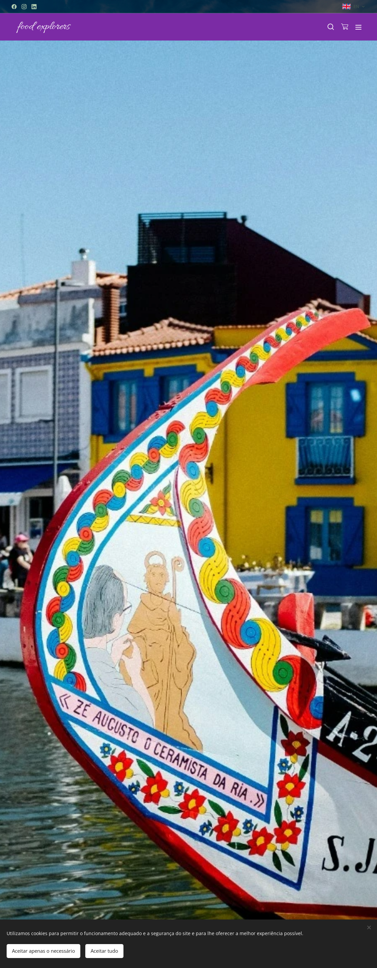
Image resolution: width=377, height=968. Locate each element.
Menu (358, 27)
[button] (331, 27)
